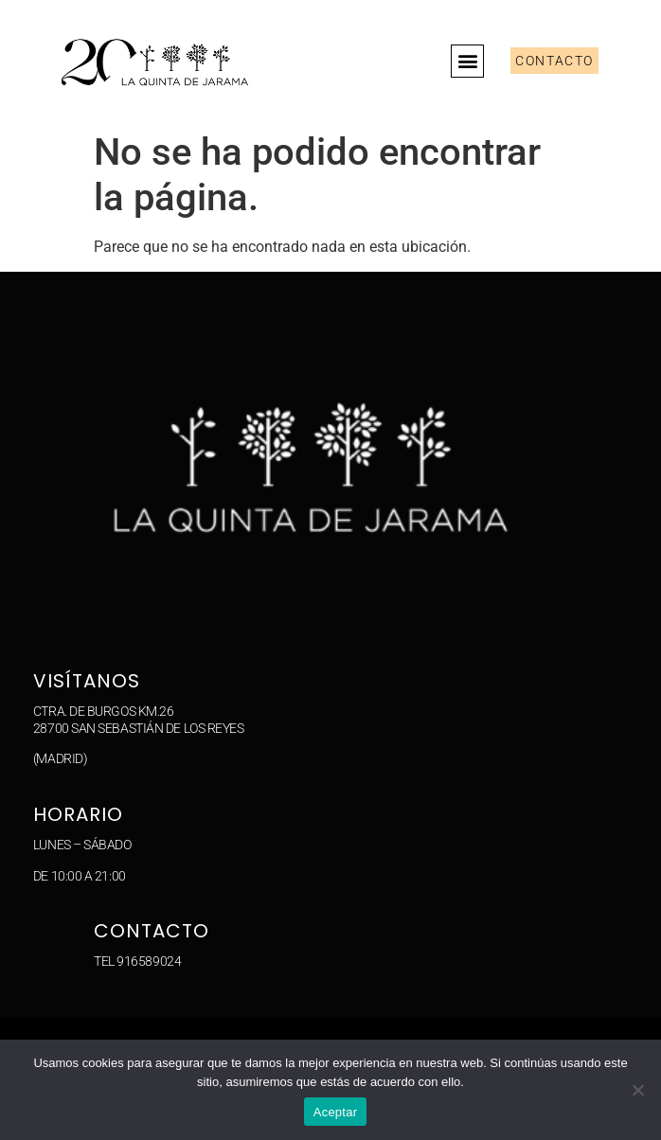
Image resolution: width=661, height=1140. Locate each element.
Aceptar (335, 1112)
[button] (467, 61)
